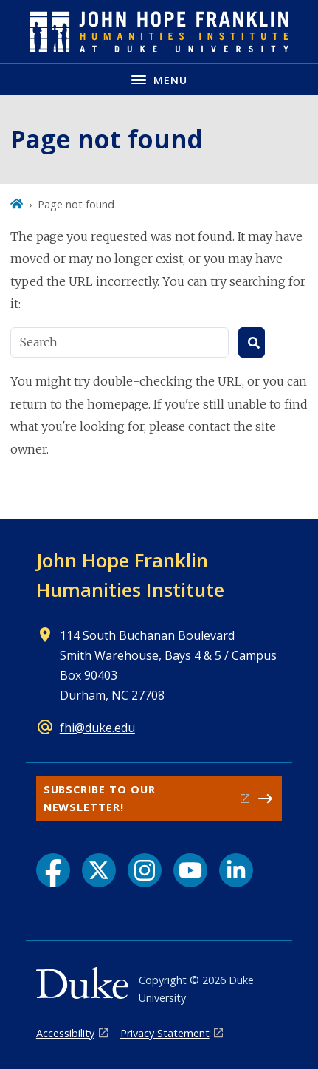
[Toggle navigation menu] (159, 79)
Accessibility (65, 1033)
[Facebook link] (53, 870)
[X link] (99, 870)
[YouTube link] (190, 870)
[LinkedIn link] (236, 870)
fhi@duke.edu (97, 728)
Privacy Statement (165, 1033)
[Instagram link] (145, 870)
